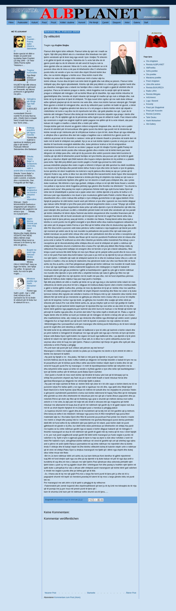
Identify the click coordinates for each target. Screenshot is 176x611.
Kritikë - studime (67, 22)
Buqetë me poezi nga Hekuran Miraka (31, 253)
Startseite (91, 593)
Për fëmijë (93, 22)
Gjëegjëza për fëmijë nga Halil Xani (31, 102)
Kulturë (35, 22)
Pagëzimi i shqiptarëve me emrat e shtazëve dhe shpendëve (32, 194)
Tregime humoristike (32, 71)
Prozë (53, 22)
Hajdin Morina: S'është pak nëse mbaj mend (32, 223)
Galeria (137, 22)
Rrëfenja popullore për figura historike (31, 131)
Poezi (44, 22)
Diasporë (117, 22)
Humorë (81, 22)
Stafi (146, 22)
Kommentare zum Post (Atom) (67, 597)
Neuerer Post (50, 593)
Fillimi (11, 22)
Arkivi (127, 22)
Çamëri (105, 22)
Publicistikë (22, 22)
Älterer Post (131, 593)
